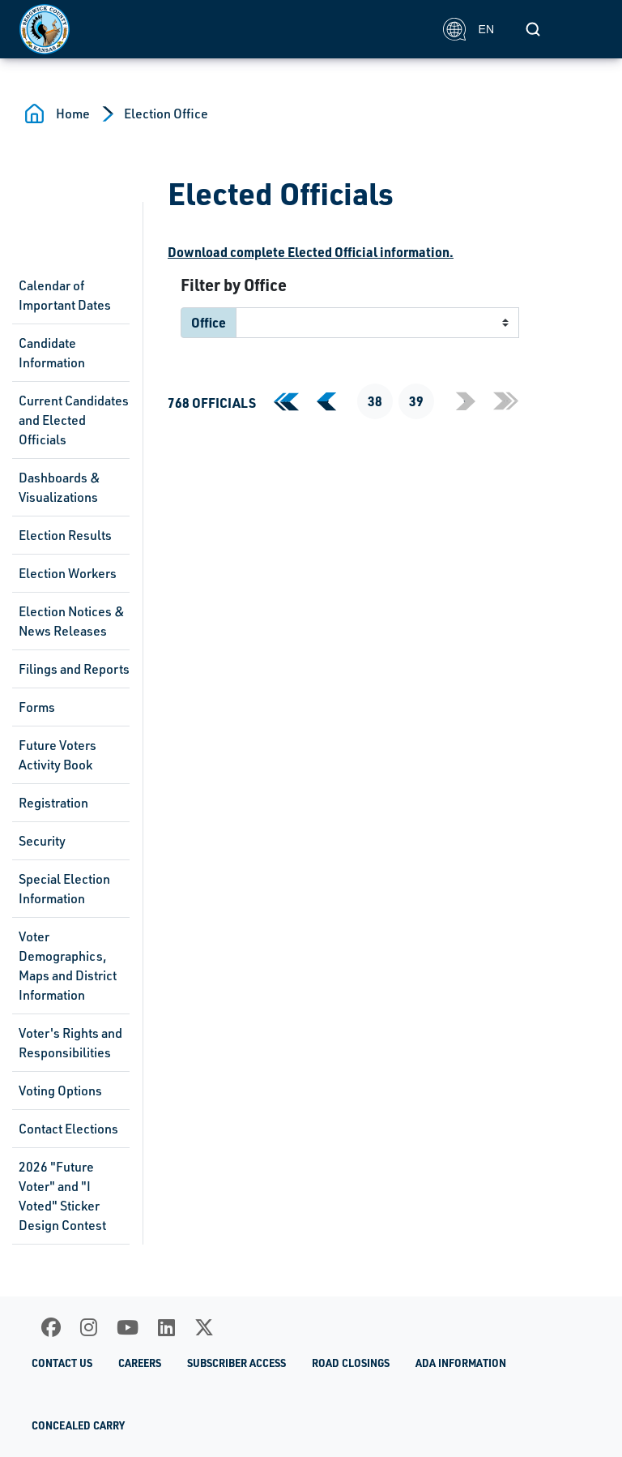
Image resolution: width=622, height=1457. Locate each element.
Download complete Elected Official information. (311, 251)
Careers (139, 1362)
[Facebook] (51, 1327)
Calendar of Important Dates (65, 295)
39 (416, 400)
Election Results (65, 535)
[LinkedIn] (166, 1327)
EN (468, 29)
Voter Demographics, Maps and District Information (68, 965)
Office (208, 322)
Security (42, 841)
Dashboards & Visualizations (59, 487)
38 (375, 400)
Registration (53, 803)
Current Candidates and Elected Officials (74, 420)
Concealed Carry (78, 1425)
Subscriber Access (236, 1362)
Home (73, 113)
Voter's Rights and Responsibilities (70, 1043)
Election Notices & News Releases (72, 621)
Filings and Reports (74, 669)
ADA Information (460, 1362)
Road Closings (351, 1362)
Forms (37, 707)
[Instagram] (88, 1327)
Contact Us (62, 1362)
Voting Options (60, 1090)
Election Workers (68, 573)
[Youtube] (127, 1327)
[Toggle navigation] (585, 29)
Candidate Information (52, 353)
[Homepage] (222, 29)
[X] (204, 1327)
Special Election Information (64, 888)
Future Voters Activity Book (57, 755)
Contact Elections (68, 1129)
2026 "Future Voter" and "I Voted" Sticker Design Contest (62, 1196)
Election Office (166, 113)
